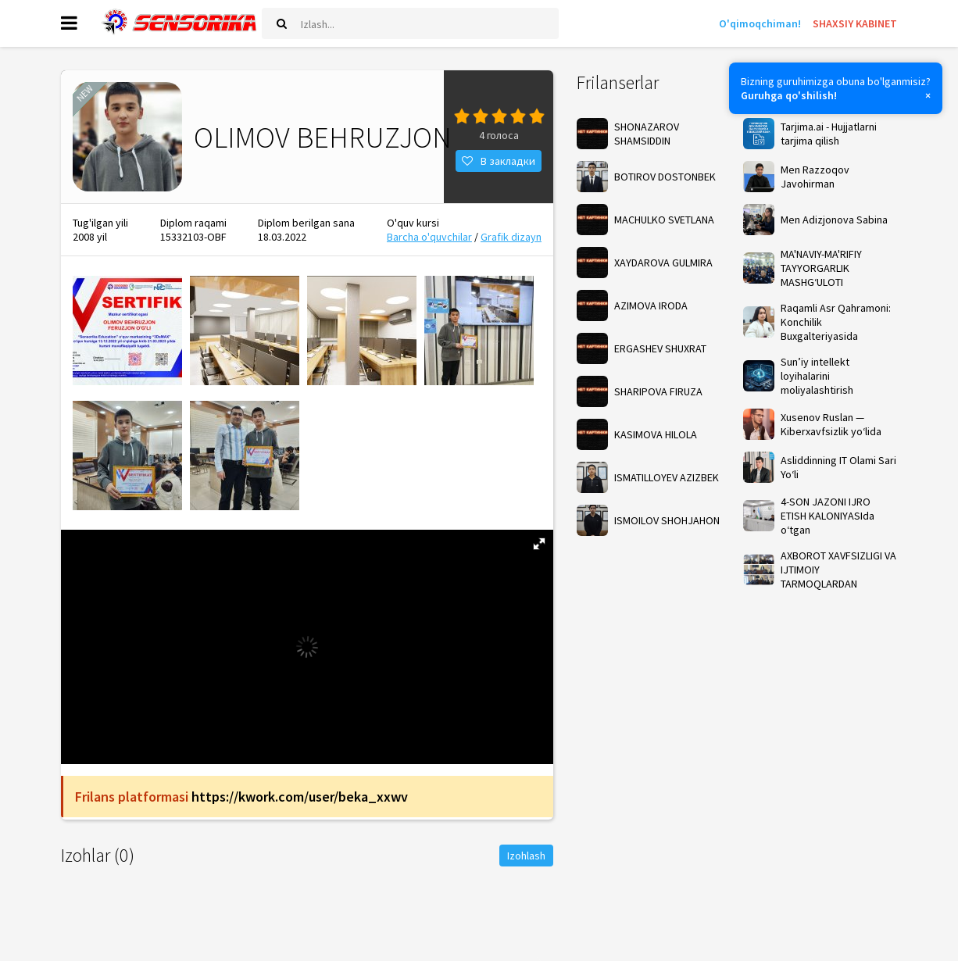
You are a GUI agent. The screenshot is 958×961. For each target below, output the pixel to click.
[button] (539, 543)
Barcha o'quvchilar (429, 237)
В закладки (498, 161)
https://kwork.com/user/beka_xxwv (299, 797)
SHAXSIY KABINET (855, 23)
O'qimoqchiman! (760, 23)
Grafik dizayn (511, 237)
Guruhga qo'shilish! (789, 95)
